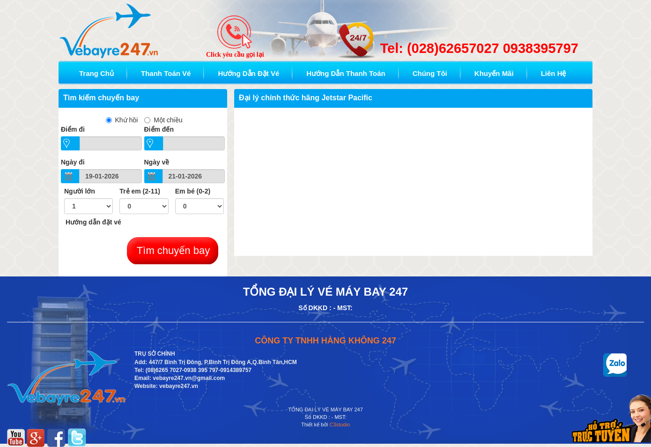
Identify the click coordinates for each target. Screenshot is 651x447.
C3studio (340, 424)
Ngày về (157, 162)
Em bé (192, 191)
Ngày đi (73, 162)
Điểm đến (159, 129)
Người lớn (79, 191)
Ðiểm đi (73, 129)
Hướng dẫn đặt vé (93, 222)
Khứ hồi (122, 120)
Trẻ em (139, 191)
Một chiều (163, 120)
